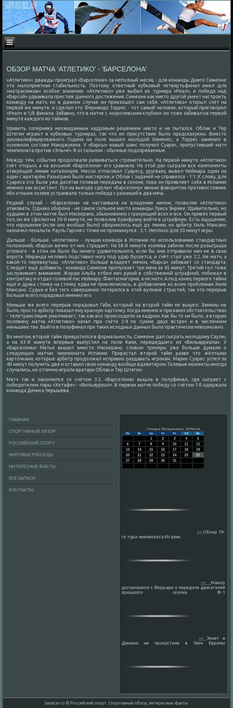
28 (139, 460)
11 (186, 444)
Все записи (22, 478)
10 (174, 444)
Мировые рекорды (31, 454)
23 (163, 455)
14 (139, 449)
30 (163, 460)
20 (128, 455)
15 (151, 449)
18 (186, 449)
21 (139, 455)
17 (174, 449)
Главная (19, 419)
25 (186, 455)
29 (151, 460)
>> (200, 531)
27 (128, 460)
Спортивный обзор (32, 431)
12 (198, 444)
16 (163, 449)
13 (128, 449)
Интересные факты (32, 466)
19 (198, 449)
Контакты (21, 489)
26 (198, 455)
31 (174, 460)
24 (174, 455)
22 (151, 455)
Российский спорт (32, 442)
